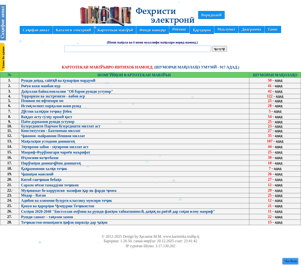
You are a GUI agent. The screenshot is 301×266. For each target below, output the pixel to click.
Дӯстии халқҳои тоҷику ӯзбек (46, 111)
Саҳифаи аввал (36, 30)
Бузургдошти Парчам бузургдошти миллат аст (60, 126)
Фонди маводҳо (152, 30)
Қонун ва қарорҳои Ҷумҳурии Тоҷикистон (57, 206)
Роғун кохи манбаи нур (41, 86)
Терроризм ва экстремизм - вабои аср (53, 96)
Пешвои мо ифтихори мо (42, 101)
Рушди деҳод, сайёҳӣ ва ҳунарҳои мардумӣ (58, 80)
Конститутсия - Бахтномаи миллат (51, 131)
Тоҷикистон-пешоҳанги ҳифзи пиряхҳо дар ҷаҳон (64, 222)
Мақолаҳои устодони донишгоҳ (48, 141)
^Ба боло (290, 261)
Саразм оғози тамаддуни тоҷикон (50, 185)
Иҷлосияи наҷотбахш (40, 158)
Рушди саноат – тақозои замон (47, 217)
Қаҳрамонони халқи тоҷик (44, 169)
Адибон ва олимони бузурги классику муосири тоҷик (66, 200)
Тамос (273, 29)
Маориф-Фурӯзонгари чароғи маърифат (55, 152)
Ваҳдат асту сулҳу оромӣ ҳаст (46, 117)
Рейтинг (179, 29)
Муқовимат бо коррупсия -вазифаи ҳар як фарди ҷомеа (69, 191)
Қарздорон (202, 30)
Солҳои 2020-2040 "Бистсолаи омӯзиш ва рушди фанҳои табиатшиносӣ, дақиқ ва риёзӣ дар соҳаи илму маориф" (118, 211)
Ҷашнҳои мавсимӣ (37, 174)
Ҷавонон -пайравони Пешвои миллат (53, 136)
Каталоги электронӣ (73, 30)
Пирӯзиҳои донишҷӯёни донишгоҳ (51, 163)
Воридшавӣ (211, 15)
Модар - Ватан (33, 195)
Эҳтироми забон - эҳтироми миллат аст (55, 147)
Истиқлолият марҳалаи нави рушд (51, 106)
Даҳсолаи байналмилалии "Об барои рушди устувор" (67, 91)
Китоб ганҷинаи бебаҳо (41, 180)
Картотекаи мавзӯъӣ (115, 30)
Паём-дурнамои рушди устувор (47, 122)
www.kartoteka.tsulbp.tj (181, 236)
